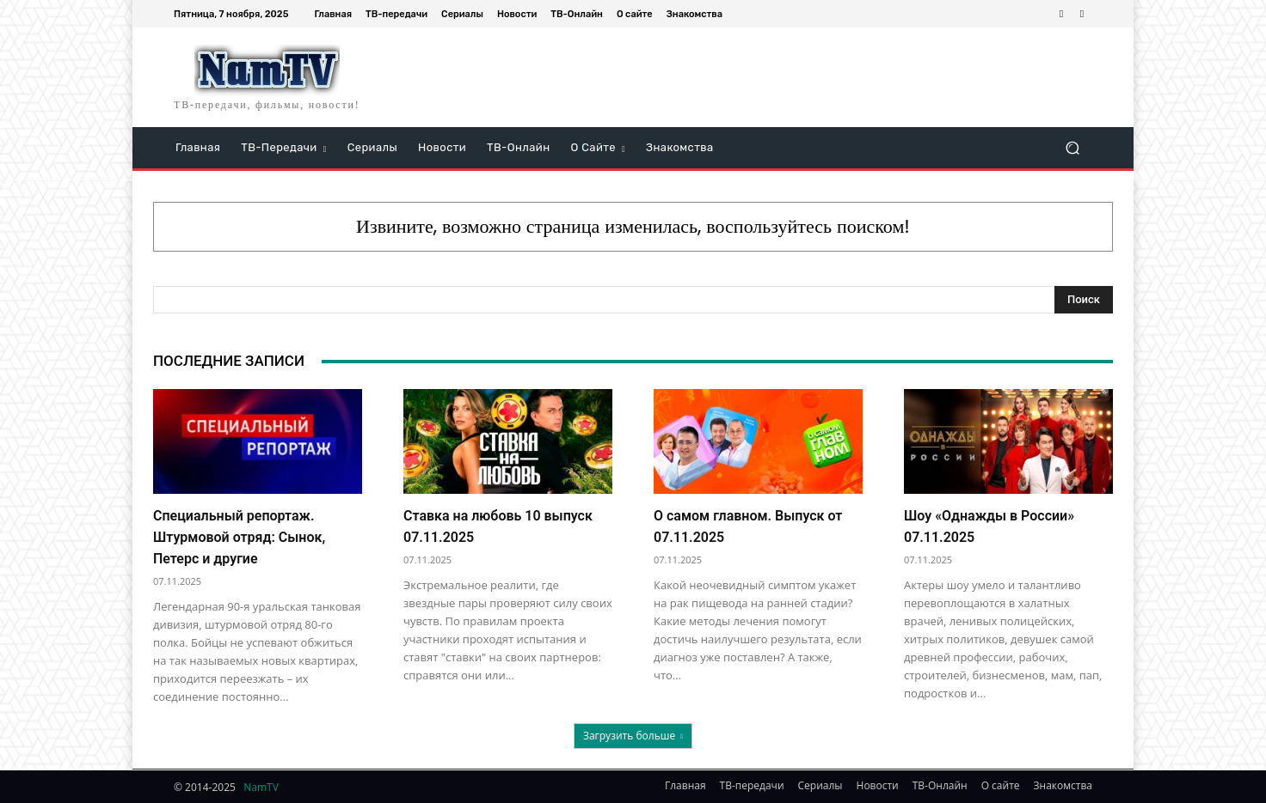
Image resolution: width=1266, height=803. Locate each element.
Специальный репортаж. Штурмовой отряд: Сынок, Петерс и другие (239, 537)
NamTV (261, 787)
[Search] (1083, 299)
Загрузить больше (633, 735)
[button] (1072, 148)
